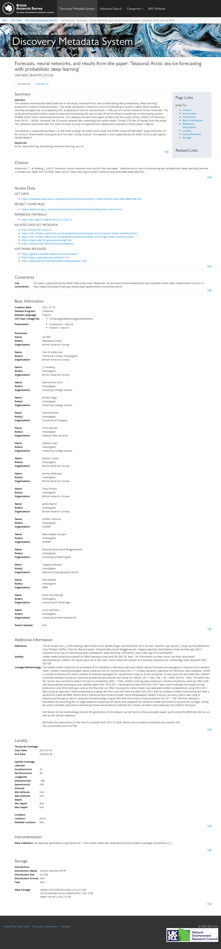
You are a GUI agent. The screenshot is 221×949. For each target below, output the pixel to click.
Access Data (189, 113)
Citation (186, 110)
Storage (186, 137)
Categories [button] (135, 8)
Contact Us (42, 83)
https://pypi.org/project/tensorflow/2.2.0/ (45, 257)
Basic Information (192, 120)
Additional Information (189, 125)
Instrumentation (191, 134)
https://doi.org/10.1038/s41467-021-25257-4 (47, 219)
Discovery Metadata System (77, 8)
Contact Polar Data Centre (16, 926)
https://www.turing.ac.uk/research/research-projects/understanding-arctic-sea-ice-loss (72, 209)
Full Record (23, 83)
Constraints (189, 117)
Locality (186, 130)
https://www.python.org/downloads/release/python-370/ (54, 260)
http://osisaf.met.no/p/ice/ (37, 229)
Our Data (16, 20)
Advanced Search (111, 8)
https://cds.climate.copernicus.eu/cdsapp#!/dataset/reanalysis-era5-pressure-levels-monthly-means (80, 233)
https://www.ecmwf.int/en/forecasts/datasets (48, 243)
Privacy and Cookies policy (45, 926)
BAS (5, 20)
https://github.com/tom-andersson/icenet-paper (49, 254)
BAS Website (158, 7)
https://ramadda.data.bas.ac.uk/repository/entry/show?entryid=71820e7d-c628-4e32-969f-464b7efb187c (82, 199)
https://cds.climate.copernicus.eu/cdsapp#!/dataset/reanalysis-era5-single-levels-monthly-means (78, 236)
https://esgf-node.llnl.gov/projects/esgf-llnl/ (47, 240)
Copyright (65, 926)
